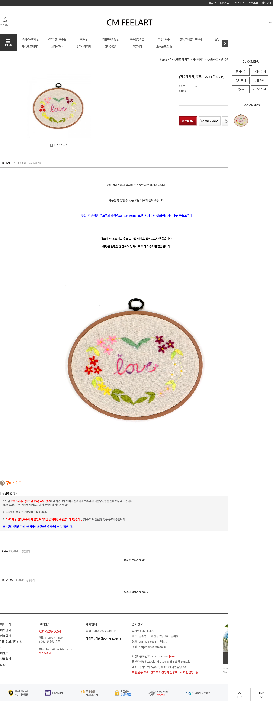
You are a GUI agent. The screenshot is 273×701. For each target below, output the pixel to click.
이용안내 (5, 630)
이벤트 (4, 653)
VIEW (172, 656)
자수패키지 (198, 59)
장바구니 (241, 80)
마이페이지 (259, 72)
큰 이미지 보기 (59, 144)
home (163, 59)
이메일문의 (45, 653)
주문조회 (259, 80)
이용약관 (5, 636)
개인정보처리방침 (11, 642)
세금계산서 (259, 89)
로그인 (212, 3)
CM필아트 (212, 59)
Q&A (241, 89)
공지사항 (241, 72)
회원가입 (224, 3)
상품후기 (5, 659)
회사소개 (5, 624)
